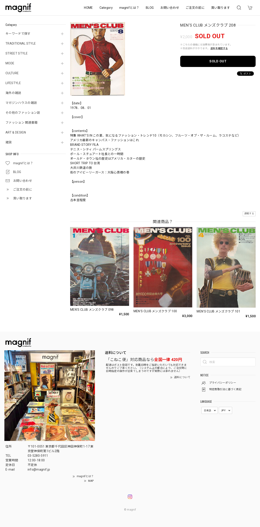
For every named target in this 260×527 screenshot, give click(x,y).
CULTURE (12, 73)
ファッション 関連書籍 (21, 122)
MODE (9, 63)
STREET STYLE (16, 53)
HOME (88, 7)
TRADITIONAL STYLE (20, 43)
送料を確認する (219, 48)
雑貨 (8, 142)
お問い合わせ (169, 7)
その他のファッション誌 (22, 112)
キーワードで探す (18, 33)
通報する (249, 213)
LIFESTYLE (13, 83)
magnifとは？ (129, 7)
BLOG (150, 7)
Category (106, 7)
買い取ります (220, 7)
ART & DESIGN (15, 132)
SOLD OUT (217, 61)
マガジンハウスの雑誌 (21, 103)
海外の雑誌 (13, 93)
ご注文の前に (195, 7)
